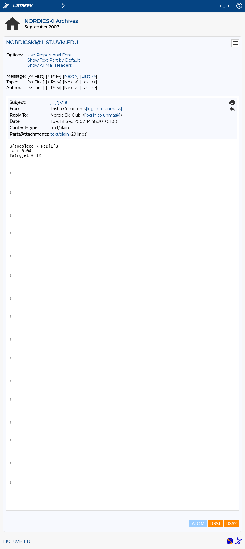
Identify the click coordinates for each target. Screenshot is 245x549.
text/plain (59, 134)
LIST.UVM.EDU (18, 541)
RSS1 (215, 523)
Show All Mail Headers (49, 65)
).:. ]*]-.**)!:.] (60, 102)
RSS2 (231, 523)
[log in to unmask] (104, 108)
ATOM (198, 523)
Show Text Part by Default (53, 60)
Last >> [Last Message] (88, 76)
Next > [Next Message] (70, 76)
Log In (224, 5)
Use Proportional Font (49, 55)
